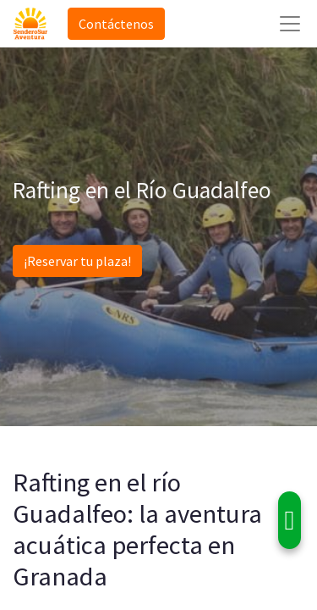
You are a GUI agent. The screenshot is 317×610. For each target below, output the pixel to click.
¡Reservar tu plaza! (77, 260)
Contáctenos (116, 23)
